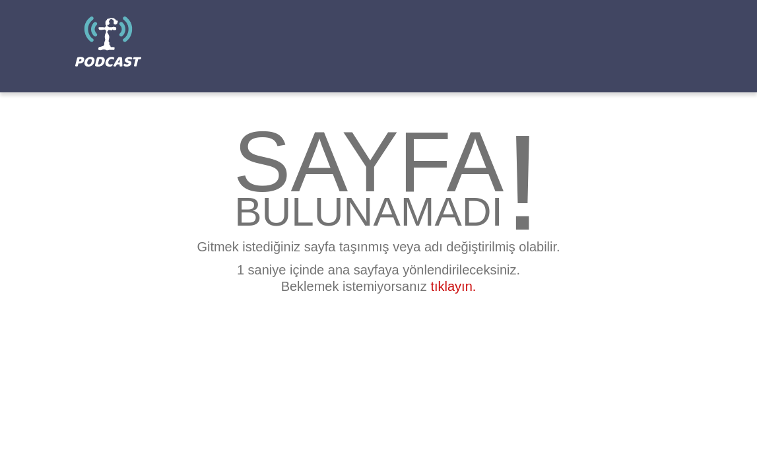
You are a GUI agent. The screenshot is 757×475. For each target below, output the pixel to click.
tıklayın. (453, 286)
